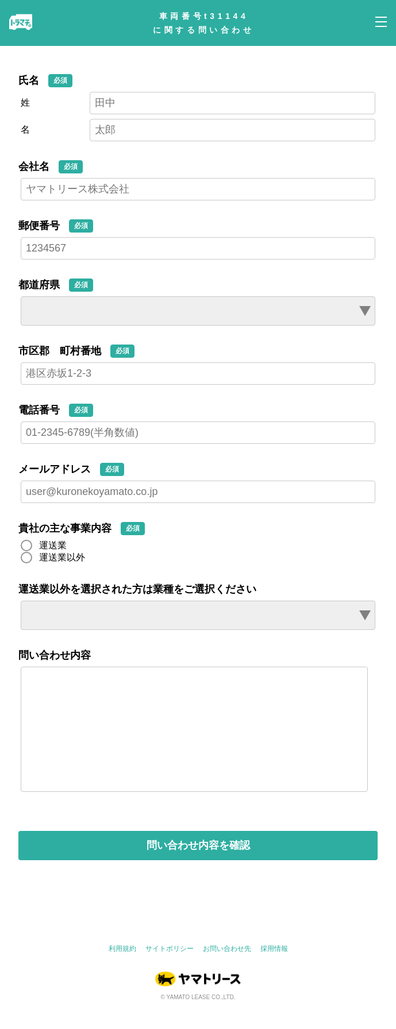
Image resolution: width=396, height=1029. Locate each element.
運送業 (53, 545)
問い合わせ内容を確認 (198, 868)
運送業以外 (62, 557)
